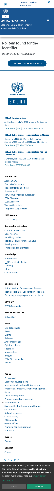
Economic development (16, 381)
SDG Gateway (10, 219)
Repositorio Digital (17, 262)
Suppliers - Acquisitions (15, 208)
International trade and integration (22, 385)
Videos (7, 362)
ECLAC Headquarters (15, 118)
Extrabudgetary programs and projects (23, 295)
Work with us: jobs (13, 205)
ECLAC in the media (13, 359)
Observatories (11, 233)
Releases (8, 338)
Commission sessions (15, 230)
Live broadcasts (12, 327)
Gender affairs (11, 423)
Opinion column (12, 345)
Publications (10, 258)
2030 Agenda (10, 419)
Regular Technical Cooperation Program (24, 291)
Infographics (10, 352)
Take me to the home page (27, 63)
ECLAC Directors (12, 198)
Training (8, 265)
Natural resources (13, 412)
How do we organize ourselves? (19, 194)
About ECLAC (10, 180)
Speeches (9, 348)
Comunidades (11, 272)
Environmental (11, 402)
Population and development (18, 399)
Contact (8, 452)
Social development (14, 395)
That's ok (39, 486)
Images (8, 355)
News (7, 331)
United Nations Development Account (23, 288)
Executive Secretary (14, 184)
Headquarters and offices (16, 187)
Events (7, 334)
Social (7, 392)
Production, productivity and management (25, 388)
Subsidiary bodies (12, 237)
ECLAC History (11, 201)
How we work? (11, 191)
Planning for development (17, 426)
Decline (14, 486)
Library (7, 269)
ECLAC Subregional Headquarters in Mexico (26, 135)
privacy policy (39, 475)
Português (25, 5)
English (23, 2)
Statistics (9, 430)
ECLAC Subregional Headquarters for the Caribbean (25, 153)
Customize (7, 480)
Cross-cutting (11, 416)
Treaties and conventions (16, 247)
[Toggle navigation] (48, 19)
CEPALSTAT (10, 316)
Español (33, 2)
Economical (10, 378)
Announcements (12, 341)
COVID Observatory (13, 306)
